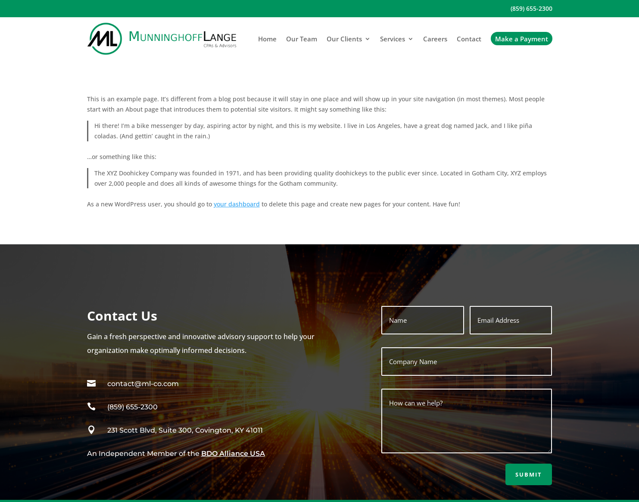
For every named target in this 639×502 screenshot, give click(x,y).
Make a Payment (521, 38)
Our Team (301, 38)
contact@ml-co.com (143, 384)
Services (392, 38)
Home (267, 38)
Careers (435, 38)
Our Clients (344, 38)
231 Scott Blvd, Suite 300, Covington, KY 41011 (185, 430)
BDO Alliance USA (233, 453)
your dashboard (237, 204)
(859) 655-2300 (531, 9)
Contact (469, 38)
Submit (528, 474)
